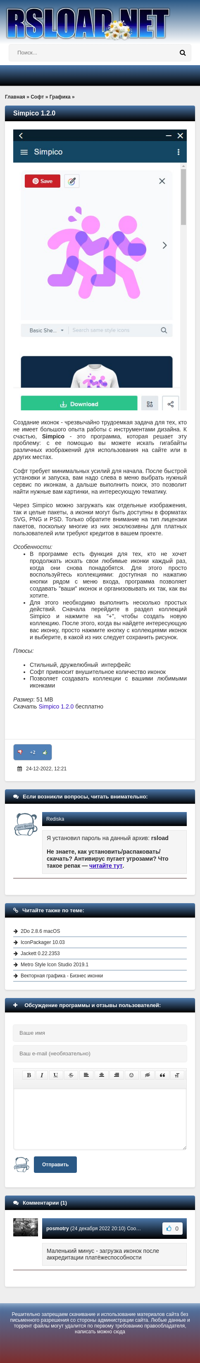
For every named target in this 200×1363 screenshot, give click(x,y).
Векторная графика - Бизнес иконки (62, 976)
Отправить (55, 1165)
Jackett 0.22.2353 (40, 953)
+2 (33, 752)
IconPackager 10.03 (43, 942)
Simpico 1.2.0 (56, 706)
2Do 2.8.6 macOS (40, 931)
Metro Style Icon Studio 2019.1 (54, 965)
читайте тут (106, 865)
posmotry (57, 1228)
